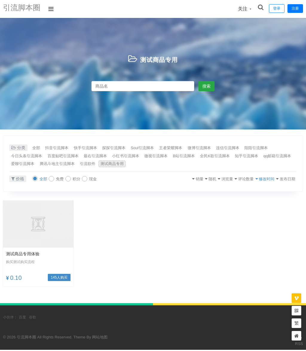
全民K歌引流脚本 (29, 164)
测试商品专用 (159, 59)
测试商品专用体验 (25, 255)
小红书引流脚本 (182, 156)
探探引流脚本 (133, 148)
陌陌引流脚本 (25, 156)
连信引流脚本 (272, 148)
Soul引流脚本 (168, 148)
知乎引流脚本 (66, 164)
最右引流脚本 (145, 156)
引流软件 (218, 164)
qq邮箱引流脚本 (104, 164)
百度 (22, 319)
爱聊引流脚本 (140, 164)
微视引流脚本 (219, 156)
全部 (38, 148)
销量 (167, 180)
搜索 (206, 86)
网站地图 (100, 338)
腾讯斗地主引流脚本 (182, 164)
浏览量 (205, 180)
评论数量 (229, 180)
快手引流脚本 (98, 148)
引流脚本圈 (25, 9)
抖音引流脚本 (64, 148)
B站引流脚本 (253, 156)
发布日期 (282, 180)
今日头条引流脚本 (64, 156)
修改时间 (256, 180)
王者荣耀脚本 (202, 148)
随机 (185, 180)
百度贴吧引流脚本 (107, 156)
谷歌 (32, 319)
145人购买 (59, 279)
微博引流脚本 (237, 148)
